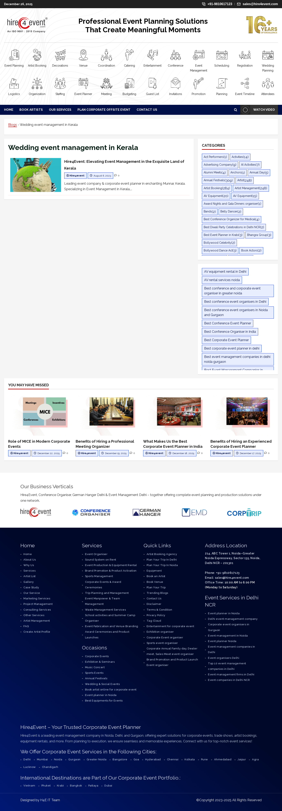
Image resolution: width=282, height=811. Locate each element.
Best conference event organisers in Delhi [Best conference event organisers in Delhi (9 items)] (235, 302)
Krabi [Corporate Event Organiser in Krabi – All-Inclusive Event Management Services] (60, 785)
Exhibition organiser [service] (160, 631)
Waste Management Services (105, 609)
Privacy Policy (156, 615)
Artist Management (247, 188)
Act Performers (213, 157)
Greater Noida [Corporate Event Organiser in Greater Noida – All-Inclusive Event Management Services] (97, 759)
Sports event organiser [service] (162, 643)
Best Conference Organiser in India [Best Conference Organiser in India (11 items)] (230, 332)
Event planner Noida (222, 641)
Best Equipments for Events (104, 700)
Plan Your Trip (156, 587)
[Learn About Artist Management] (36, 620)
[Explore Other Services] (33, 615)
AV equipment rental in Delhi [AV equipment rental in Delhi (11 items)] (225, 272)
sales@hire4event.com (257, 4)
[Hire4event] (35, 512)
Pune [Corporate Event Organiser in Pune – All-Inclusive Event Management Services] (204, 759)
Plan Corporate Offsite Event (103, 110)
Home (8, 110)
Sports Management (99, 576)
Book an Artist (156, 576)
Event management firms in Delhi (231, 674)
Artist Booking (213, 188)
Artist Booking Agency (162, 554)
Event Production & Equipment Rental (111, 565)
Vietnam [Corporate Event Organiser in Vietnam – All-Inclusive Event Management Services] (29, 785)
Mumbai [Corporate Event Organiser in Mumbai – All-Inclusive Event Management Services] (42, 759)
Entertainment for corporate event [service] (170, 626)
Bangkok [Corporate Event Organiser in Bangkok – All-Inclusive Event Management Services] (76, 785)
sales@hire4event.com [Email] (232, 577)
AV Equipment (213, 196)
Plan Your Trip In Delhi (162, 559)
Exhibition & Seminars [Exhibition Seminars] (100, 661)
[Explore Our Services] (29, 570)
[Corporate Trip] (244, 512)
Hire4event (77, 175)
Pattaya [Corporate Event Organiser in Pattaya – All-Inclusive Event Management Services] (93, 785)
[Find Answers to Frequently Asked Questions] (26, 626)
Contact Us (147, 110)
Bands (208, 211)
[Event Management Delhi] (194, 512)
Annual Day (257, 172)
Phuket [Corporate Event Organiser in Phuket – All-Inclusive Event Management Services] (46, 785)
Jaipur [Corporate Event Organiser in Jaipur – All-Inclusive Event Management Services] (242, 759)
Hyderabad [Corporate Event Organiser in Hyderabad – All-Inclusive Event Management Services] (153, 759)
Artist (240, 180)
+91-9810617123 (217, 4)
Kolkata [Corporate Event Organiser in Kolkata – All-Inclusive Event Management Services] (190, 759)
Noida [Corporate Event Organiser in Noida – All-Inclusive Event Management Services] (58, 759)
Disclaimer (154, 603)
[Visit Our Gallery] (28, 581)
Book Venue (155, 581)
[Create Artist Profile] (36, 631)
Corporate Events (97, 656)
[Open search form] (235, 110)
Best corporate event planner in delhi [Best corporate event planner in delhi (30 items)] (231, 348)
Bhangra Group (257, 235)
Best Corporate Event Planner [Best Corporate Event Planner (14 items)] (226, 340)
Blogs (12, 125)
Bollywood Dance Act (218, 250)
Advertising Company (218, 164)
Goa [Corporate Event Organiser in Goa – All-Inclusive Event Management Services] (136, 759)
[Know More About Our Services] (31, 592)
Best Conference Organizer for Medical (229, 219)
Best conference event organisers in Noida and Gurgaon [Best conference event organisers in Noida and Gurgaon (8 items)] (236, 312)
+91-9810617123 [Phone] (228, 572)
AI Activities (248, 164)
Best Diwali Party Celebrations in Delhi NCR (232, 227)
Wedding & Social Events (102, 684)
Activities (237, 157)
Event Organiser (96, 554)
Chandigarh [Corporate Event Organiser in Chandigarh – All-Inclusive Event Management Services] (50, 767)
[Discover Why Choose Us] (28, 565)
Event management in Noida (228, 635)
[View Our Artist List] (29, 576)
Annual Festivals (214, 180)
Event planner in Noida (101, 695)
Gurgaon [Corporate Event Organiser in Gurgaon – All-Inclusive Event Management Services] (74, 759)
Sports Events (94, 672)
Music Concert (95, 667)
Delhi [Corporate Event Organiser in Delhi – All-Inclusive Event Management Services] (27, 759)
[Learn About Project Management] (38, 603)
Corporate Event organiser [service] (165, 637)
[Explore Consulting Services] (37, 609)
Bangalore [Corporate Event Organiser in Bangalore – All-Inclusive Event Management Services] (120, 759)
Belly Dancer (228, 211)
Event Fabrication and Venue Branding (111, 626)
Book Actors (249, 250)
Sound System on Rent (100, 559)
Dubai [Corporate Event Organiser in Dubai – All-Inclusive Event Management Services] (108, 785)
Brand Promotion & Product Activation (111, 570)
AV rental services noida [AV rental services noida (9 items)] (222, 280)
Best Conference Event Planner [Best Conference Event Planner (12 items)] (227, 323)
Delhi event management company (233, 618)
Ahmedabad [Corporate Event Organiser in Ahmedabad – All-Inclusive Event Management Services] (223, 759)
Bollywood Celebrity (217, 242)
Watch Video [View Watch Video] (257, 110)
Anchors (235, 172)
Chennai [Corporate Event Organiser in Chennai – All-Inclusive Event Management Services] (173, 759)
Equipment (154, 570)
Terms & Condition (159, 609)
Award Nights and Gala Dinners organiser (231, 203)
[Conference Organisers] (91, 512)
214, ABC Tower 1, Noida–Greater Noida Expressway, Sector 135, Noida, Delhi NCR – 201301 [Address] (232, 558)
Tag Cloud (154, 620)
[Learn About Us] (29, 559)
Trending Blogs (157, 592)
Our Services (60, 110)
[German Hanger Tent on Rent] (146, 512)
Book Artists (31, 110)
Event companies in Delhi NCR (229, 679)
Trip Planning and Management (107, 592)
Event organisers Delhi (223, 657)
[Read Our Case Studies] (31, 587)
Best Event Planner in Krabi (221, 235)
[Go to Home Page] (27, 554)
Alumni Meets (213, 172)
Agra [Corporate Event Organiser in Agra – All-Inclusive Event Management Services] (255, 759)
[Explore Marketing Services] (36, 598)
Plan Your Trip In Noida (162, 565)
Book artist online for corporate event (111, 689)
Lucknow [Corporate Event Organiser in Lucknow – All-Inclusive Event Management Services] (29, 767)
